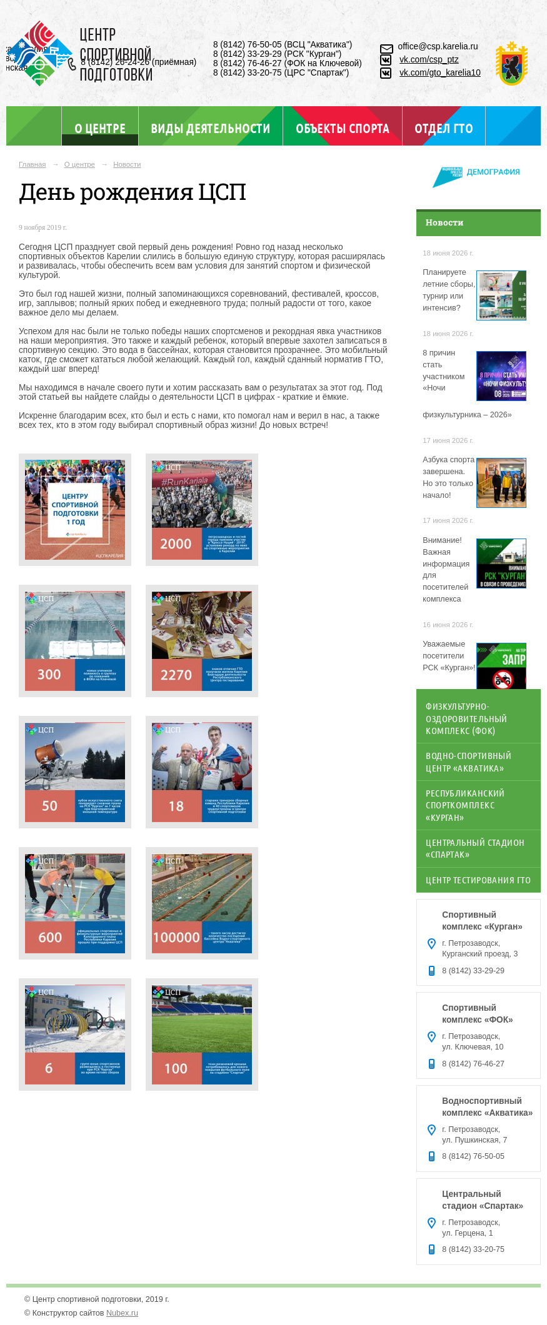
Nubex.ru (122, 1313)
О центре (100, 128)
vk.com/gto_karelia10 (440, 72)
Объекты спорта (342, 128)
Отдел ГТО (443, 128)
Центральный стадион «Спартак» (475, 848)
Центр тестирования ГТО (478, 879)
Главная (32, 164)
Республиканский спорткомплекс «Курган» (465, 805)
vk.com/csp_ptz (429, 59)
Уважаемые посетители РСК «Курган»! (449, 656)
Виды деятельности (210, 128)
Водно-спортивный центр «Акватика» (468, 761)
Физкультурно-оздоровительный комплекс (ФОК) (467, 718)
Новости (127, 164)
